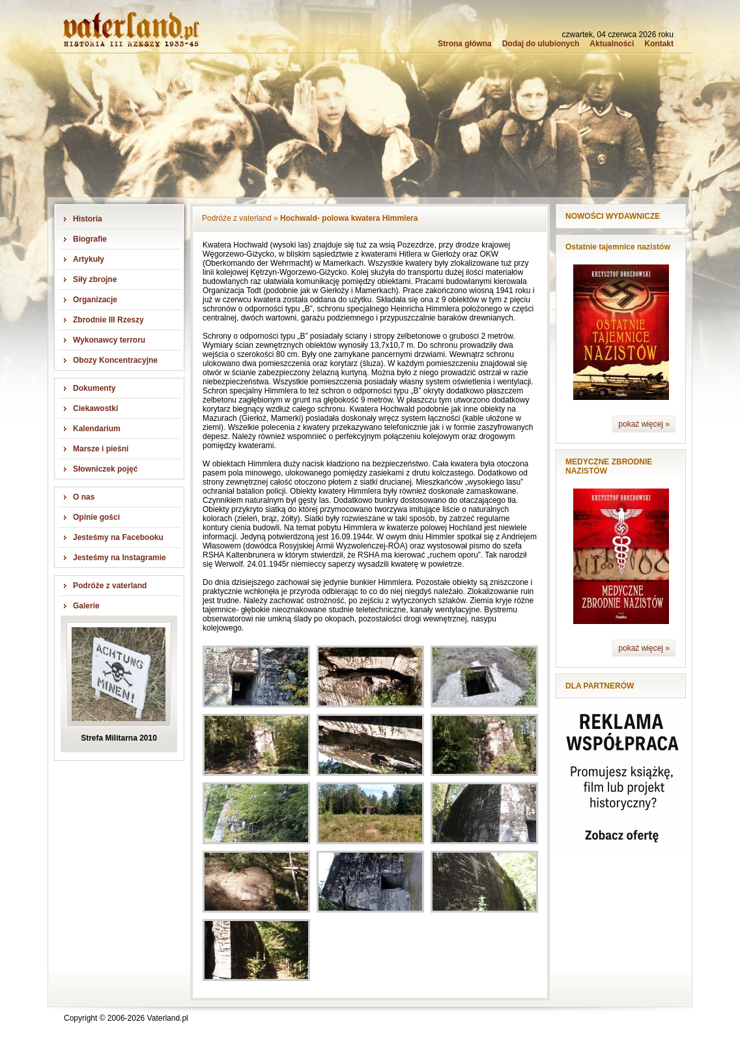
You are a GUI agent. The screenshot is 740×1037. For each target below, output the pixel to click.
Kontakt (659, 43)
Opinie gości (96, 517)
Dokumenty (94, 388)
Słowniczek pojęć (105, 469)
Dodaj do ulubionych (541, 43)
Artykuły (88, 259)
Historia (87, 218)
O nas (83, 497)
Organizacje (95, 299)
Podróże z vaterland (110, 585)
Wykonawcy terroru (109, 340)
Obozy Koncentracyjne (115, 360)
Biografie (90, 239)
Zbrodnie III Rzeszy (108, 319)
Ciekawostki (95, 408)
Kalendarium (97, 428)
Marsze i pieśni (100, 448)
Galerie (86, 605)
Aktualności (612, 43)
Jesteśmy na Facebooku (118, 537)
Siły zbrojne (95, 279)
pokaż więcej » (644, 424)
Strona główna (465, 43)
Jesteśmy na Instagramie (119, 557)
